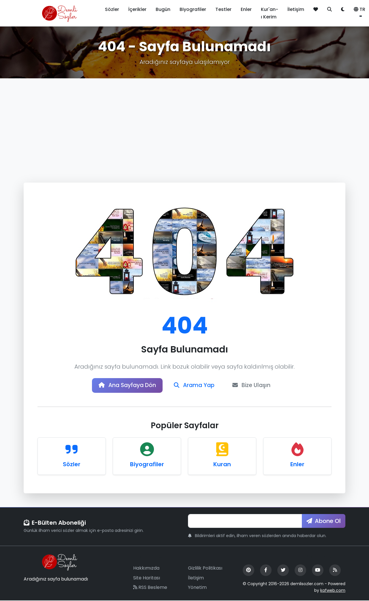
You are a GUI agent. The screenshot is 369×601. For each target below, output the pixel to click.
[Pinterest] (248, 571)
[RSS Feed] (335, 571)
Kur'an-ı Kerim (269, 13)
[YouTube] (317, 571)
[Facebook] (266, 571)
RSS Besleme (150, 588)
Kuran (222, 465)
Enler (246, 9)
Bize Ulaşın (254, 386)
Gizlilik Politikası (205, 569)
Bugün (163, 9)
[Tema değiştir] (342, 9)
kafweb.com (332, 591)
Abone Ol (323, 521)
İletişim (295, 9)
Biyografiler (193, 9)
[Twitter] (283, 571)
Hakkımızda (146, 569)
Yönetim (197, 588)
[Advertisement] (184, 121)
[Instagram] (300, 571)
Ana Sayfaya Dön (125, 386)
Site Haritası (146, 578)
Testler (223, 9)
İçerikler (137, 9)
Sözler (112, 9)
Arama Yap (195, 386)
